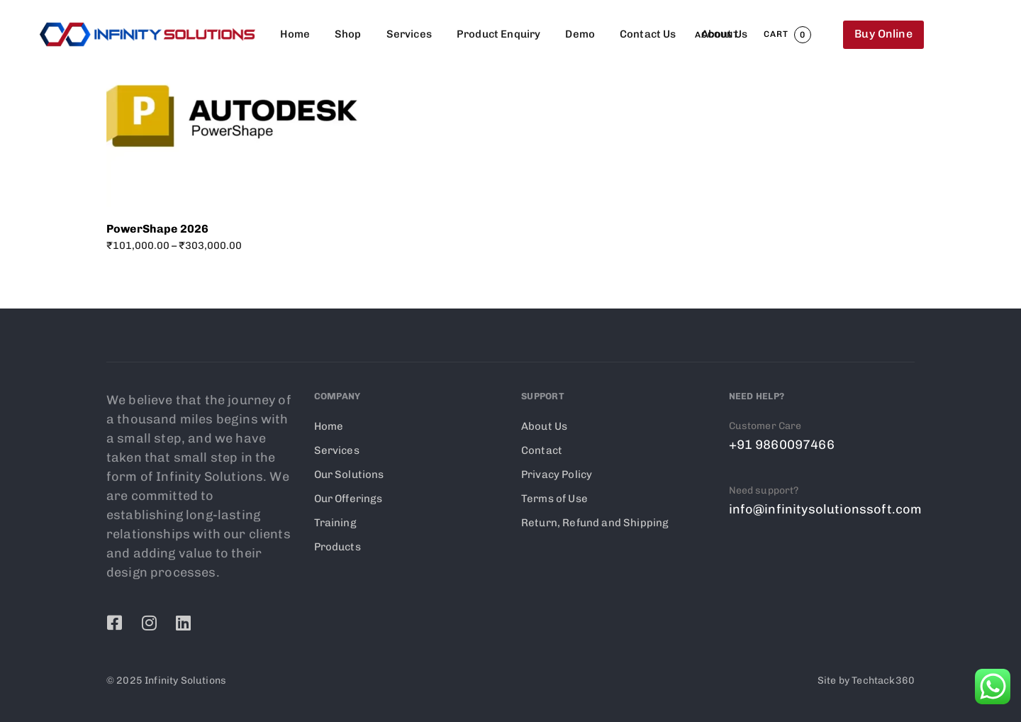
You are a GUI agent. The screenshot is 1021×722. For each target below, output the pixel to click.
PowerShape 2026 (157, 228)
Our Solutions (349, 474)
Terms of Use (554, 498)
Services (409, 34)
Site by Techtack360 (866, 680)
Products (337, 546)
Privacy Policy (556, 474)
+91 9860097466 (782, 444)
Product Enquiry (498, 34)
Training (335, 522)
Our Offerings (348, 498)
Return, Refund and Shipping (595, 522)
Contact (541, 450)
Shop (348, 34)
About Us (724, 34)
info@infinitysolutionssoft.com (825, 509)
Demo (580, 34)
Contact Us (648, 34)
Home (295, 34)
